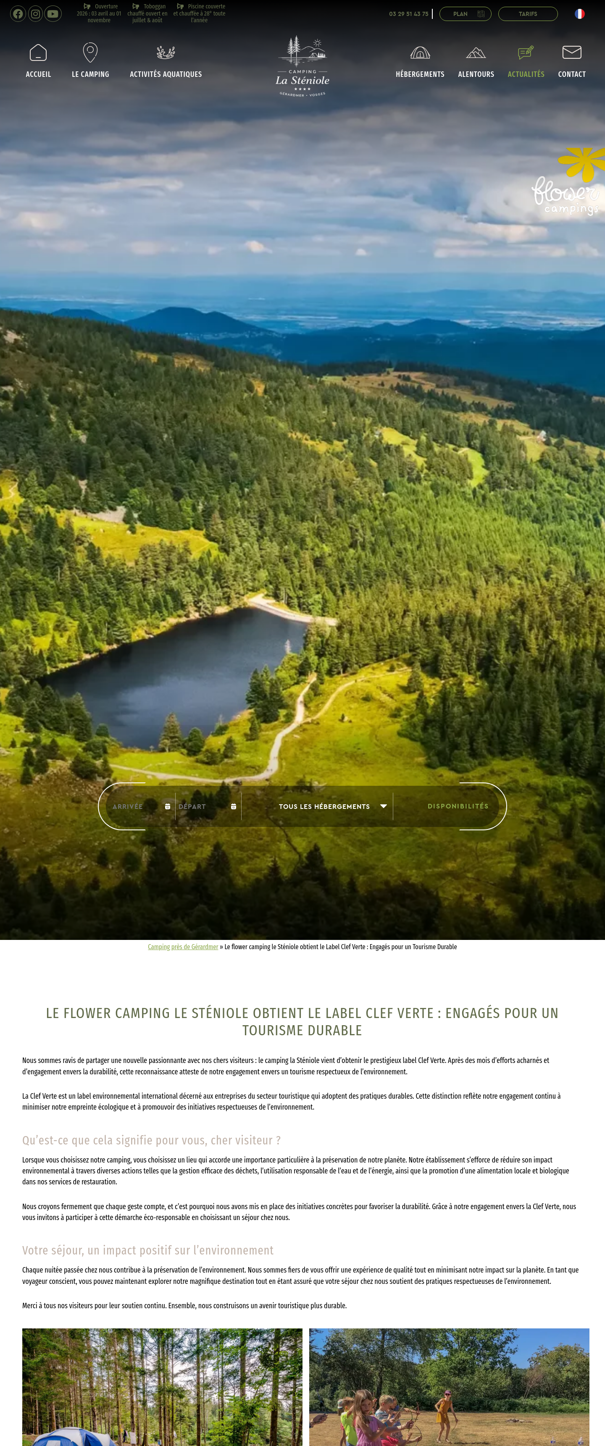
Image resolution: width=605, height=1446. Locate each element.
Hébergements (420, 60)
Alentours (476, 60)
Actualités (526, 60)
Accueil (39, 60)
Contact (572, 60)
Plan (470, 14)
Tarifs (528, 14)
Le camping (90, 60)
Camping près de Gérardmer (183, 947)
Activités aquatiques (166, 60)
